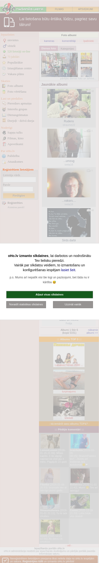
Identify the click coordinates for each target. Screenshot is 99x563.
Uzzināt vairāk (73, 304)
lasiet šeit (68, 270)
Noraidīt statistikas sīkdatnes (26, 304)
